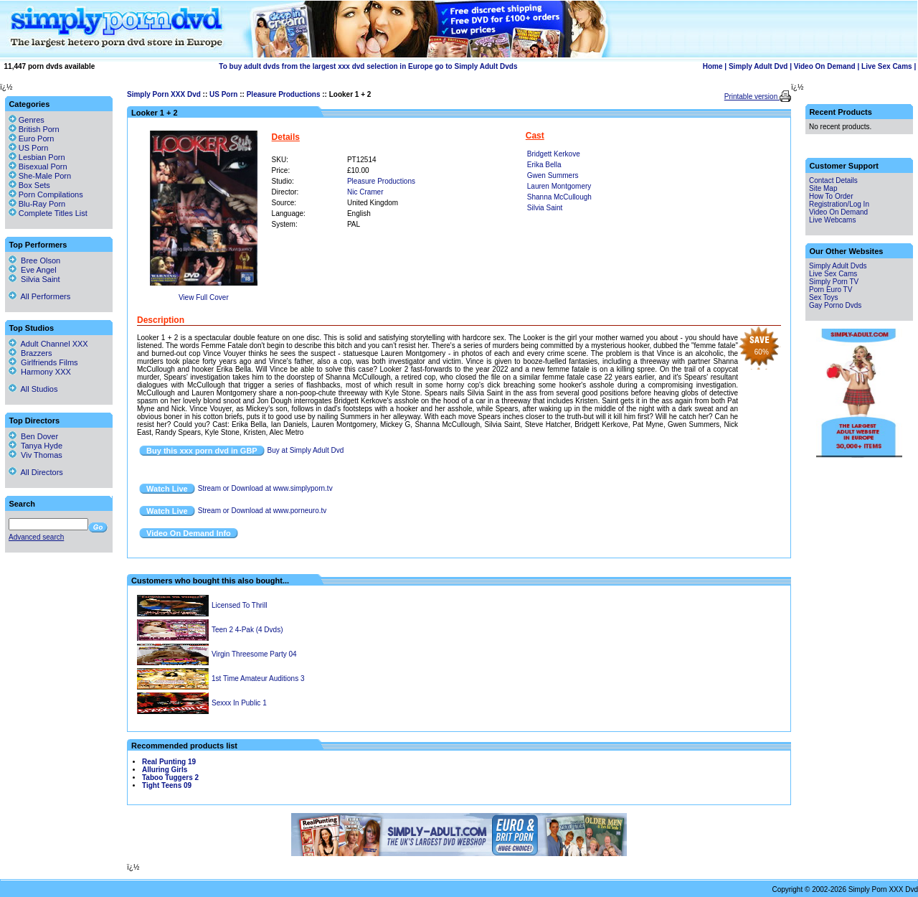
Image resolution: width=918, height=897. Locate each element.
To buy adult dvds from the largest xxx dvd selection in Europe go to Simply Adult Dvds (368, 66)
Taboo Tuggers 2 (170, 777)
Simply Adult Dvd (758, 66)
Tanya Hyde (35, 445)
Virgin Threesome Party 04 (254, 654)
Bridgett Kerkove (553, 154)
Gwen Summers (553, 175)
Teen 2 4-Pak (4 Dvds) (247, 630)
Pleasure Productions (284, 94)
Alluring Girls (164, 770)
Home (713, 66)
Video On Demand (825, 66)
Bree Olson (34, 260)
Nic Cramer (365, 192)
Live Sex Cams (886, 66)
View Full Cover (204, 297)
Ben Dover (33, 436)
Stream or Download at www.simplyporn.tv (265, 488)
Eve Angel (33, 270)
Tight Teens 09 (166, 785)
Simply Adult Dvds (838, 266)
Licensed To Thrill (239, 605)
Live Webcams (832, 220)
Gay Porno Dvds (835, 305)
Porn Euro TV (830, 289)
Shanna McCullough (559, 197)
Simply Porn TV (833, 282)
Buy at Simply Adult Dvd (306, 450)
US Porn (223, 94)
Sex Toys (823, 297)
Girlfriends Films (43, 362)
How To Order (831, 196)
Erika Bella (544, 165)
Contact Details (833, 180)
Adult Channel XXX (48, 343)
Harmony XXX (40, 371)
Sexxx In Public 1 (239, 703)
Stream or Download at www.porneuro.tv (262, 511)
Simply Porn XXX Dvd (164, 94)
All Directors (36, 472)
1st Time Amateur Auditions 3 (258, 678)
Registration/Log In (839, 204)
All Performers (39, 296)
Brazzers (30, 353)
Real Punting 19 (169, 762)
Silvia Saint (544, 208)
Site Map (823, 188)
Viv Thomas (35, 455)
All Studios (33, 389)
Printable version (752, 96)
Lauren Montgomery (559, 186)
